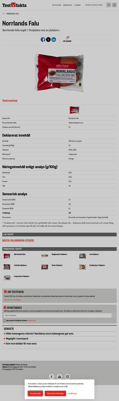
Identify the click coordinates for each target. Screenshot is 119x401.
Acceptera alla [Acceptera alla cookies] (35, 393)
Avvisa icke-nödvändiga (55, 393)
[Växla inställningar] (73, 393)
